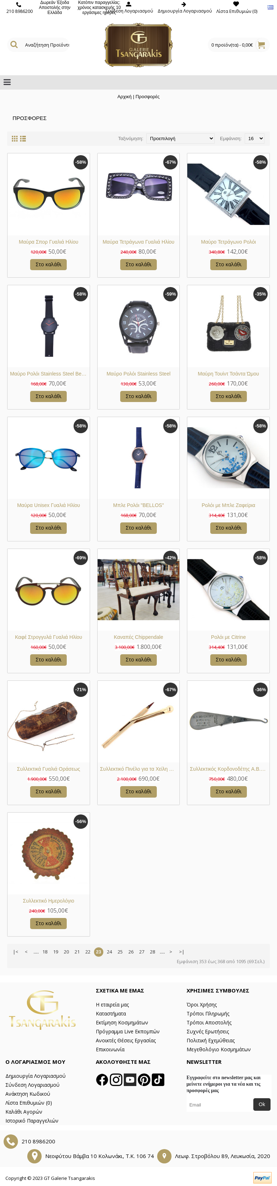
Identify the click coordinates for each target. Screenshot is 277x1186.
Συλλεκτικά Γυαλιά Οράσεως (48, 769)
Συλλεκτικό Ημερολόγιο (48, 901)
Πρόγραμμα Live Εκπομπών (128, 1031)
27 (141, 951)
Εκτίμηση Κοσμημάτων (122, 1022)
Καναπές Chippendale (138, 637)
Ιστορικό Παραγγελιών (31, 1120)
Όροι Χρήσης (202, 1004)
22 (87, 951)
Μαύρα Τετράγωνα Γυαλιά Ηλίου (138, 242)
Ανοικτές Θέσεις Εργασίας (126, 1040)
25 (120, 951)
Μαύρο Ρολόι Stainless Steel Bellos (49, 374)
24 (109, 951)
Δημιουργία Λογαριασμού (35, 1075)
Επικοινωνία (110, 1049)
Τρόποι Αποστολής (209, 1022)
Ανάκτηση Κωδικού (27, 1093)
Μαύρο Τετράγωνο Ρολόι (228, 242)
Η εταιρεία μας (112, 1004)
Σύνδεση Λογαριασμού (32, 1084)
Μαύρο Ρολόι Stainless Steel (138, 374)
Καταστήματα (111, 1013)
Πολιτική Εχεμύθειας (211, 1040)
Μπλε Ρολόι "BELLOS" (138, 505)
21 (77, 951)
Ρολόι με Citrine (228, 637)
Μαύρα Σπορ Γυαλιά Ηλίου (48, 242)
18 (44, 951)
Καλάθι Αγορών (23, 1111)
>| (181, 951)
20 (66, 951)
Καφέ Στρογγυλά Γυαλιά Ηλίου (48, 637)
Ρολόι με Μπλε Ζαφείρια (228, 505)
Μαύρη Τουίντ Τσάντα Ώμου (228, 374)
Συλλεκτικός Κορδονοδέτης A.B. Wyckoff (229, 769)
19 (55, 951)
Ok (262, 1104)
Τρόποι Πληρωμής (208, 1013)
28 (152, 951)
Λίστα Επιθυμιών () (28, 1102)
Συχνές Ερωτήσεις (208, 1031)
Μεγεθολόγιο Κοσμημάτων (219, 1049)
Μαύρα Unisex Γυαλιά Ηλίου (48, 505)
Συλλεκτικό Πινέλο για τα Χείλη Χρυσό (140, 769)
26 (130, 951)
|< (15, 951)
